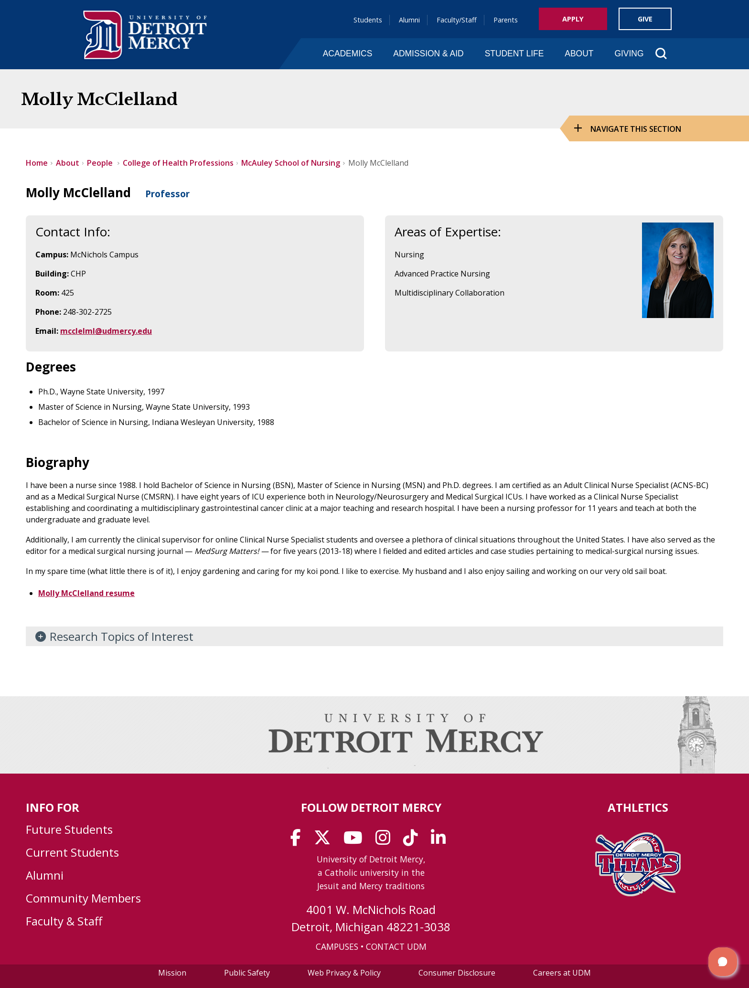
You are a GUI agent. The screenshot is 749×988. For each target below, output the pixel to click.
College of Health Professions (178, 163)
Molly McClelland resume (86, 593)
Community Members (83, 898)
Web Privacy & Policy (344, 972)
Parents (505, 19)
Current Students (72, 852)
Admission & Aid (428, 53)
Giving (628, 53)
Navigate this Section (635, 129)
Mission (172, 972)
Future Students (69, 829)
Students (367, 19)
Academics (348, 53)
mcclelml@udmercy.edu (106, 331)
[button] (722, 961)
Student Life (514, 53)
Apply (573, 18)
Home (37, 163)
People (101, 163)
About (579, 53)
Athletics (638, 807)
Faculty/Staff (457, 19)
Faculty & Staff (64, 921)
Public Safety (247, 972)
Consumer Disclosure (456, 972)
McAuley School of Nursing (290, 163)
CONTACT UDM (396, 946)
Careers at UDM (562, 972)
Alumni (409, 19)
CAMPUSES (337, 946)
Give (645, 18)
